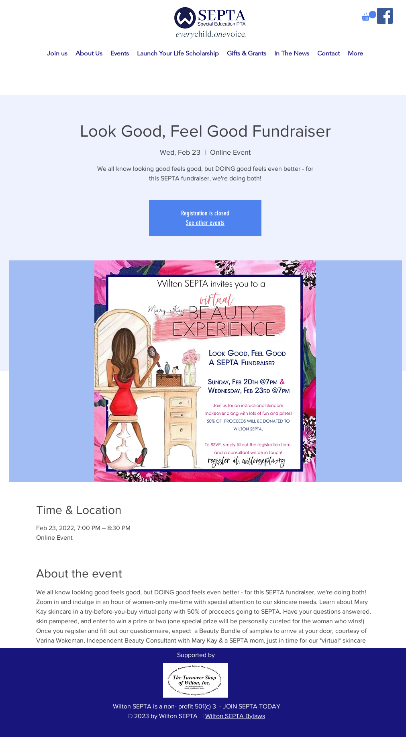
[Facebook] (385, 16)
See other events (205, 223)
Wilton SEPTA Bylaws (235, 715)
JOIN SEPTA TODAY (251, 706)
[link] (368, 16)
